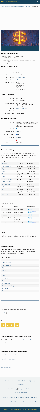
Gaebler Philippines (31, 397)
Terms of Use (21, 381)
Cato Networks (6, 166)
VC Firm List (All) (28, 6)
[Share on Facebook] (3, 325)
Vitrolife (3, 313)
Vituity (9, 313)
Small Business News (20, 392)
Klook (3, 176)
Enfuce (4, 187)
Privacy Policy (31, 381)
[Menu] (38, 2)
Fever (3, 192)
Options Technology (8, 179)
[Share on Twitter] (8, 325)
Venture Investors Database (19, 6)
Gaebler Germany (23, 402)
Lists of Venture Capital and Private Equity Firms (16, 355)
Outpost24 (5, 163)
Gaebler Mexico (19, 397)
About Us (13, 381)
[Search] (35, 2)
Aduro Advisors (6, 181)
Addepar (4, 171)
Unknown (19, 80)
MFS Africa (5, 194)
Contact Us (20, 384)
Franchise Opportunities (8, 359)
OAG (3, 189)
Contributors (5, 363)
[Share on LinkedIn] (12, 325)
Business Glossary (6, 367)
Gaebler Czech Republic (8, 402)
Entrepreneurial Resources (26, 389)
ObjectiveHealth (7, 184)
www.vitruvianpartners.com (24, 111)
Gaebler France (8, 397)
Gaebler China (34, 402)
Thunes (4, 174)
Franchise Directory (11, 389)
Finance (2, 6)
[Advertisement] (20, 18)
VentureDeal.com (28, 340)
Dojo (3, 169)
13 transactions (20, 77)
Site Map (7, 381)
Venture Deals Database (9, 6)
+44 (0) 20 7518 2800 (22, 108)
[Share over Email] (17, 325)
